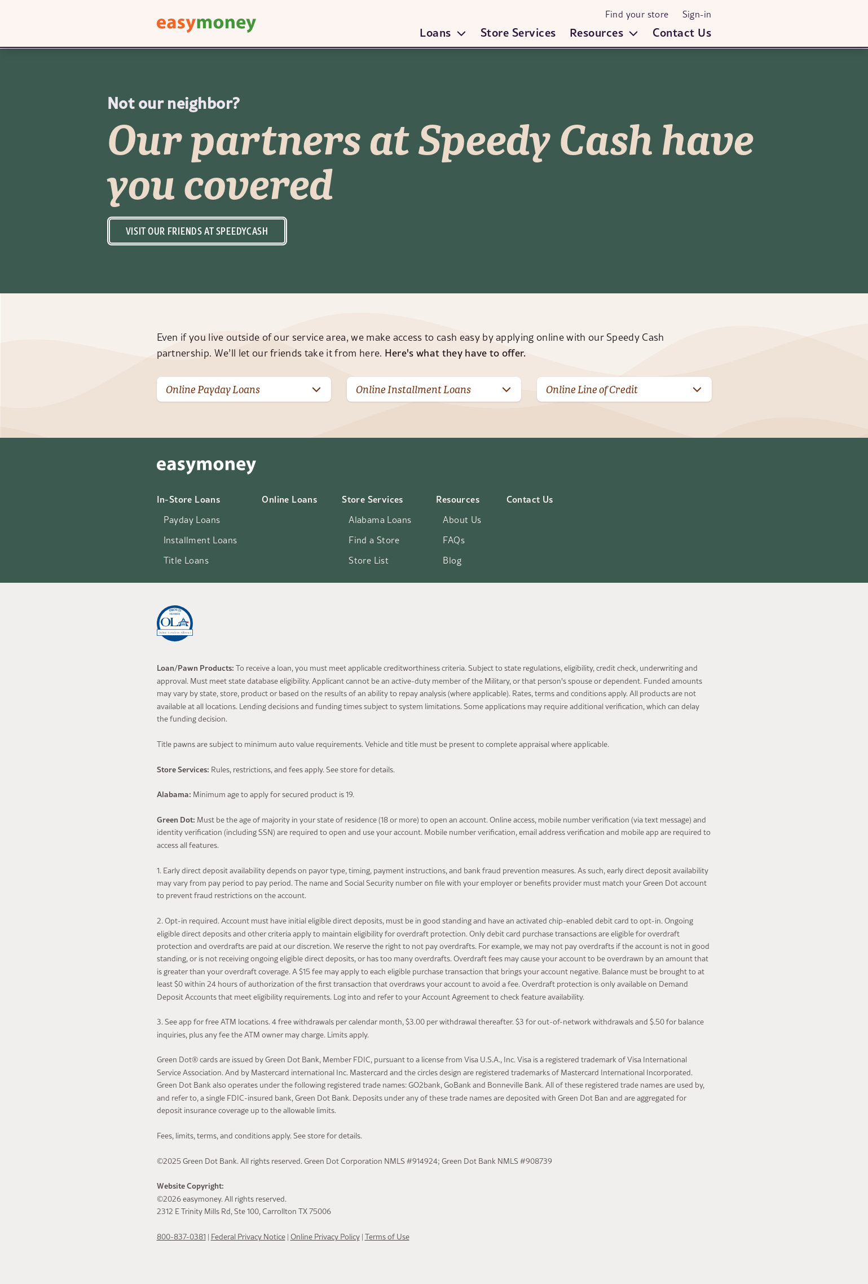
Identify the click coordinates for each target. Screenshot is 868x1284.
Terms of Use (387, 1236)
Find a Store (374, 540)
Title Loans (186, 560)
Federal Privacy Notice (248, 1236)
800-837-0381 (181, 1236)
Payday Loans (192, 519)
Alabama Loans (380, 519)
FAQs (454, 540)
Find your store (637, 14)
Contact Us (682, 32)
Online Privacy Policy (325, 1236)
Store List (369, 560)
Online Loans (289, 499)
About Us (462, 519)
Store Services (518, 32)
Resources (457, 499)
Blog (452, 560)
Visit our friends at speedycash (197, 231)
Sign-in (697, 14)
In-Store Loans (189, 499)
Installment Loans (200, 540)
